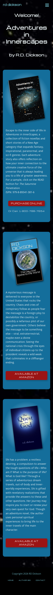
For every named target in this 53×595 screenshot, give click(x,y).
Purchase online (26, 203)
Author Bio (25, 580)
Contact (40, 580)
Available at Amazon (26, 375)
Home (11, 580)
